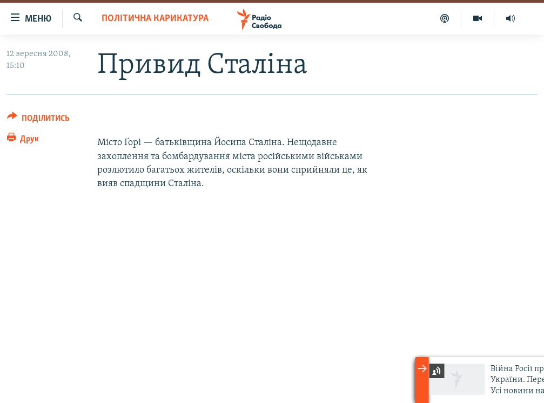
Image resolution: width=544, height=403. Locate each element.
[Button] (38, 120)
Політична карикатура (155, 18)
